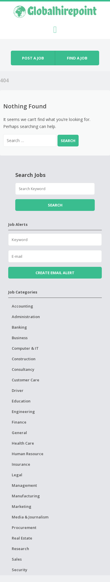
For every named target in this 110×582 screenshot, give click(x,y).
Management (24, 485)
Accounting (22, 306)
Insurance (21, 464)
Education (21, 401)
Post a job (33, 58)
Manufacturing (26, 496)
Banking (19, 327)
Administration (26, 316)
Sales (17, 559)
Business (20, 337)
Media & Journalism (30, 517)
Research (20, 548)
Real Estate (22, 538)
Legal (17, 474)
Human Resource (27, 453)
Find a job (77, 58)
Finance (19, 422)
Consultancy (23, 369)
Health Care (23, 443)
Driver (17, 390)
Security (19, 569)
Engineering (23, 411)
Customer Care (25, 380)
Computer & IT (25, 348)
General (19, 432)
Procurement (24, 527)
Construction (23, 358)
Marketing (21, 506)
